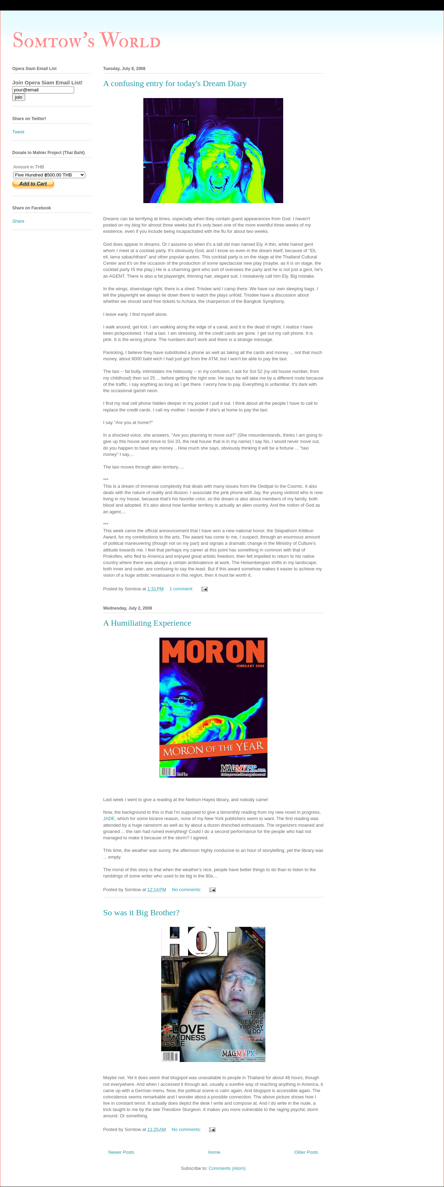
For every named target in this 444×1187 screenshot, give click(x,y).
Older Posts (306, 1152)
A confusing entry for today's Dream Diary (175, 83)
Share (18, 221)
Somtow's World (86, 41)
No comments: (187, 889)
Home (214, 1152)
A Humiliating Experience (147, 622)
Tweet (18, 131)
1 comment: (182, 588)
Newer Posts (121, 1152)
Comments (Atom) (227, 1168)
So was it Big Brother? (141, 912)
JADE (109, 818)
